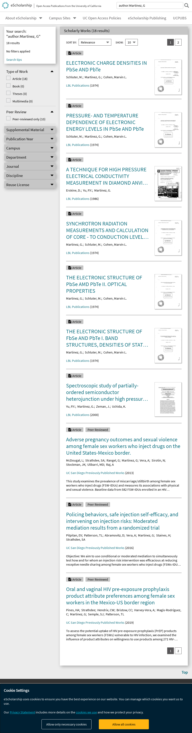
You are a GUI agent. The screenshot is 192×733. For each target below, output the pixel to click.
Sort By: (71, 42)
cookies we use (86, 712)
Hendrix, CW (105, 610)
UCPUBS (180, 18)
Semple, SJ (96, 614)
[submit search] (186, 5)
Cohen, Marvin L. (115, 77)
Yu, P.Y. (87, 190)
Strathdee (88, 610)
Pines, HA (72, 610)
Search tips (14, 59)
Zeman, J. (103, 406)
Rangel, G (113, 460)
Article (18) (20, 79)
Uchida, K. (119, 406)
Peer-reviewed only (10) (29, 119)
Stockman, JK (75, 464)
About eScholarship (20, 18)
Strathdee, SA (94, 460)
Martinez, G (130, 460)
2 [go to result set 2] (178, 42)
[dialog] (96, 708)
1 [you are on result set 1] (170, 42)
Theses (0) (20, 94)
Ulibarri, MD (95, 464)
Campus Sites (59, 18)
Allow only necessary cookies (66, 724)
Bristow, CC (124, 610)
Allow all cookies (124, 724)
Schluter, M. (74, 77)
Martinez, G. (93, 77)
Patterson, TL (93, 535)
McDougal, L (74, 460)
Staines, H (163, 535)
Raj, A (110, 464)
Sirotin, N (158, 460)
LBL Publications (77, 85)
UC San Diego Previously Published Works (95, 473)
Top (185, 672)
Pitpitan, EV (74, 535)
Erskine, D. (73, 190)
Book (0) (18, 86)
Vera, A (144, 460)
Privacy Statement (22, 712)
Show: (119, 42)
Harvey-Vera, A (144, 610)
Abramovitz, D (114, 535)
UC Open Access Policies (102, 18)
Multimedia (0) (23, 101)
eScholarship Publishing (147, 18)
